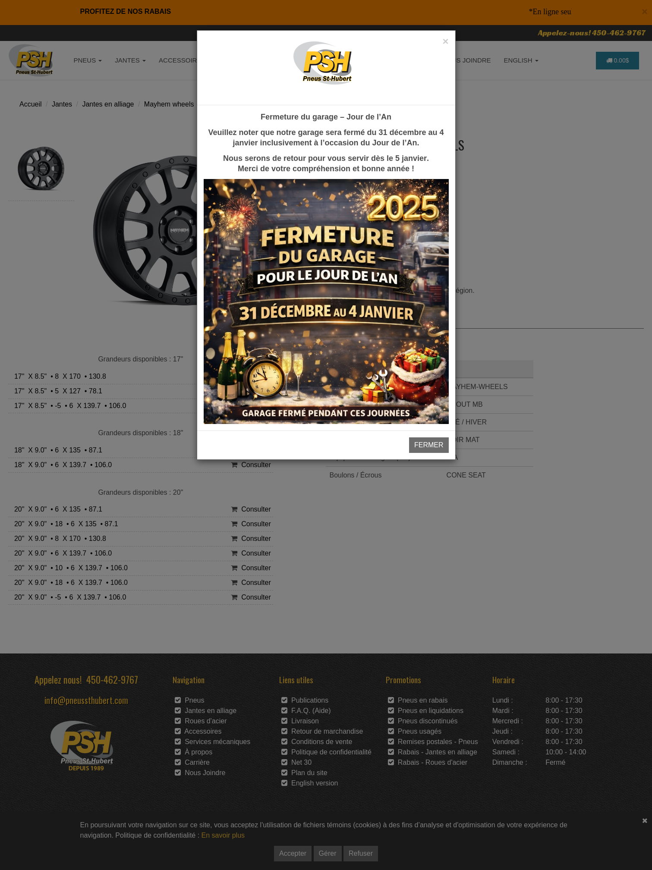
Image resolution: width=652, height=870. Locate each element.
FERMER (429, 445)
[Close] (445, 41)
